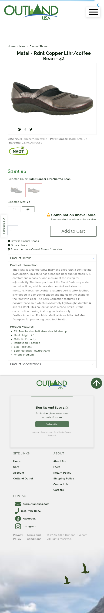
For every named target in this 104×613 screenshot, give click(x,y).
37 (14, 209)
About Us (60, 461)
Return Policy (62, 472)
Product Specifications (25, 364)
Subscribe (52, 424)
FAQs (57, 467)
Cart (16, 467)
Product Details (20, 258)
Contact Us (61, 484)
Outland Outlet (23, 478)
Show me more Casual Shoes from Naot (35, 249)
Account (18, 472)
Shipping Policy (64, 478)
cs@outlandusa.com (32, 504)
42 (28, 209)
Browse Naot (18, 245)
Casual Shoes (39, 46)
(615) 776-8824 (28, 511)
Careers (59, 489)
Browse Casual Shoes (23, 241)
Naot (22, 46)
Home (12, 46)
